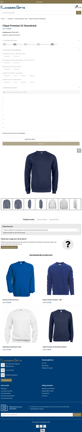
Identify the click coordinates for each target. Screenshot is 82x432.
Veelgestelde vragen (47, 368)
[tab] (28, 219)
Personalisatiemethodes (7, 396)
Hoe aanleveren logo (6, 398)
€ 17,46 (47, 302)
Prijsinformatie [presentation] (28, 219)
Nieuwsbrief (45, 366)
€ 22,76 (47, 350)
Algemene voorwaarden (48, 389)
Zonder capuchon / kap (21, 18)
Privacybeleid (45, 393)
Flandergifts (39, 2)
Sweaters (10, 18)
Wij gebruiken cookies (48, 391)
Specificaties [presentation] (54, 219)
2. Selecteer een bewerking (11, 50)
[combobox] (38, 12)
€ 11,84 (6, 350)
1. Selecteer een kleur (9, 40)
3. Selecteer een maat (9, 88)
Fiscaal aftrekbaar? (6, 393)
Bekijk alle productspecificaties (11, 35)
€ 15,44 (6, 302)
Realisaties (4, 389)
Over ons (44, 363)
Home (2, 18)
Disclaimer (45, 396)
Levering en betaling (6, 391)
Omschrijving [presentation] (42, 219)
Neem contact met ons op (9, 247)
